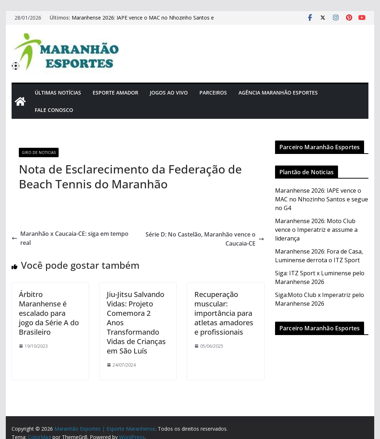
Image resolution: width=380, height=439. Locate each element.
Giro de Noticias (39, 152)
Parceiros (213, 92)
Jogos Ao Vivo (169, 92)
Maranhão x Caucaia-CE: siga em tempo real (70, 238)
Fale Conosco (54, 109)
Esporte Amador (115, 92)
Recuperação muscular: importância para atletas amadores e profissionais (223, 313)
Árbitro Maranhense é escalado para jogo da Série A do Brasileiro (49, 313)
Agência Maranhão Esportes (278, 92)
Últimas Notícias (58, 92)
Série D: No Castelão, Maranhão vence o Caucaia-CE (204, 239)
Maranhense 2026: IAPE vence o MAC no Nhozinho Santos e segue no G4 (321, 199)
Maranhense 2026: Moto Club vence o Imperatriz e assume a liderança (316, 229)
